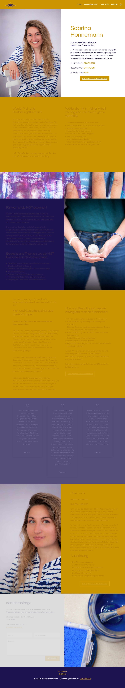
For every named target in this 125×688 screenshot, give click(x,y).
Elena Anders (85, 679)
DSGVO (62, 674)
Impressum (62, 671)
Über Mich (105, 4)
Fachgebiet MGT (91, 4)
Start (79, 4)
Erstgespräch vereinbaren (94, 79)
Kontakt (114, 4)
